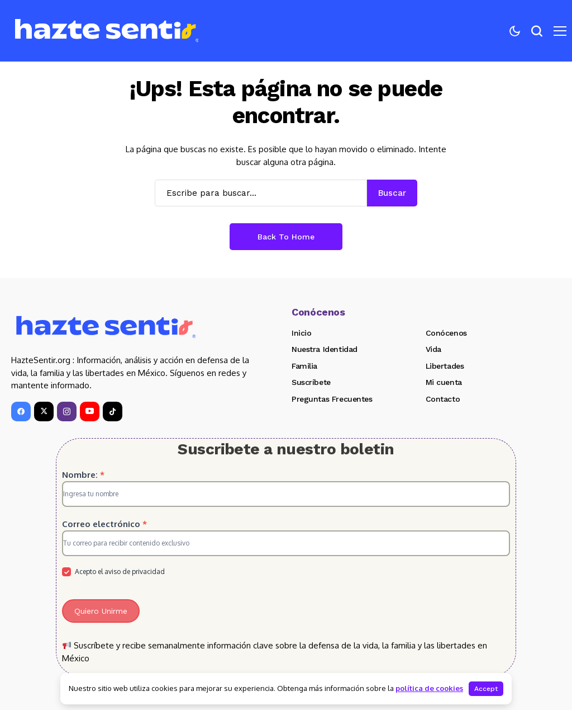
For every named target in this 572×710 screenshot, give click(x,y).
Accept (486, 689)
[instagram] (67, 411)
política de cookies (429, 688)
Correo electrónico (104, 524)
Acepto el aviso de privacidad (113, 572)
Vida (433, 349)
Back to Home (286, 236)
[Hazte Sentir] (106, 30)
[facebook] (21, 411)
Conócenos (446, 332)
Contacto (443, 398)
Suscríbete (311, 382)
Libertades (445, 365)
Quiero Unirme (100, 610)
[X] (44, 411)
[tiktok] (112, 411)
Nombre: (83, 474)
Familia (304, 365)
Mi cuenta (444, 382)
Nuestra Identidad (325, 349)
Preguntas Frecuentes (332, 398)
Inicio (301, 332)
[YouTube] (89, 411)
